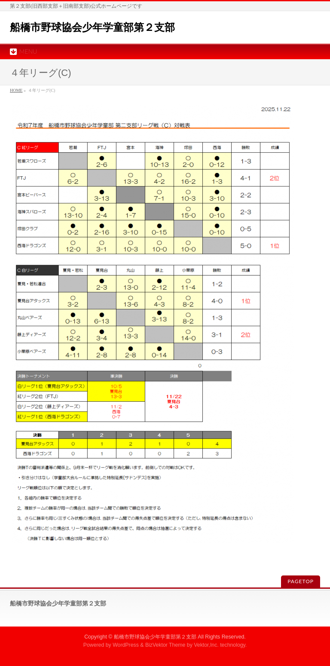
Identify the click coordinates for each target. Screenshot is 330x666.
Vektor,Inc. (206, 645)
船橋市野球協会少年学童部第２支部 (92, 27)
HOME (16, 90)
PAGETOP (300, 581)
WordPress (126, 645)
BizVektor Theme (165, 645)
